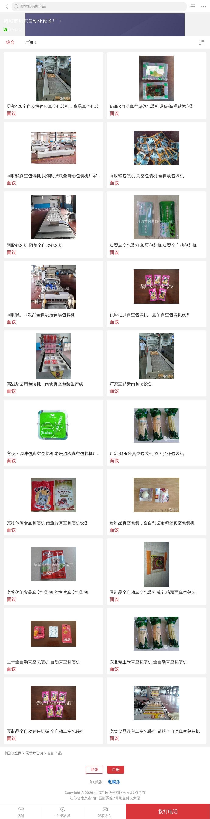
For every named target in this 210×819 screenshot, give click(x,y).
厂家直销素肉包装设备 (131, 384)
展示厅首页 (34, 753)
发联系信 (105, 812)
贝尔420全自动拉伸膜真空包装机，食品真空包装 (53, 106)
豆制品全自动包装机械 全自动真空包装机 (45, 731)
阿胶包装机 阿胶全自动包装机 (35, 245)
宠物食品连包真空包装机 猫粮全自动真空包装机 (155, 731)
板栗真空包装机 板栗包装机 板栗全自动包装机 (153, 245)
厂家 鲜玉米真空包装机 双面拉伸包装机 (147, 453)
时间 (31, 42)
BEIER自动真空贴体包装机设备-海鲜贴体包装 (152, 106)
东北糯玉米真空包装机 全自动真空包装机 (148, 662)
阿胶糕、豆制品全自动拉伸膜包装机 (41, 315)
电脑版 (114, 781)
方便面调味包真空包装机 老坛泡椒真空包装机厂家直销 (53, 453)
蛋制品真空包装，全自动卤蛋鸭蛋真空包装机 (152, 523)
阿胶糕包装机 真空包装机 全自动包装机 (147, 176)
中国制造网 (13, 753)
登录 (94, 769)
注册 (116, 769)
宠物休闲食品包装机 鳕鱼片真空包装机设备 (47, 523)
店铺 (21, 812)
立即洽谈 (63, 812)
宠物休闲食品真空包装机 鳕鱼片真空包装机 (47, 592)
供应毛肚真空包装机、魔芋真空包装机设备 (150, 315)
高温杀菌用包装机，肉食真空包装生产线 (45, 384)
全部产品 (54, 753)
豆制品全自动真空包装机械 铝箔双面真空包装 (153, 592)
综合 (10, 42)
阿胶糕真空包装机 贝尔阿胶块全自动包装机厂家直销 (53, 176)
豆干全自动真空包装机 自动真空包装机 (43, 662)
